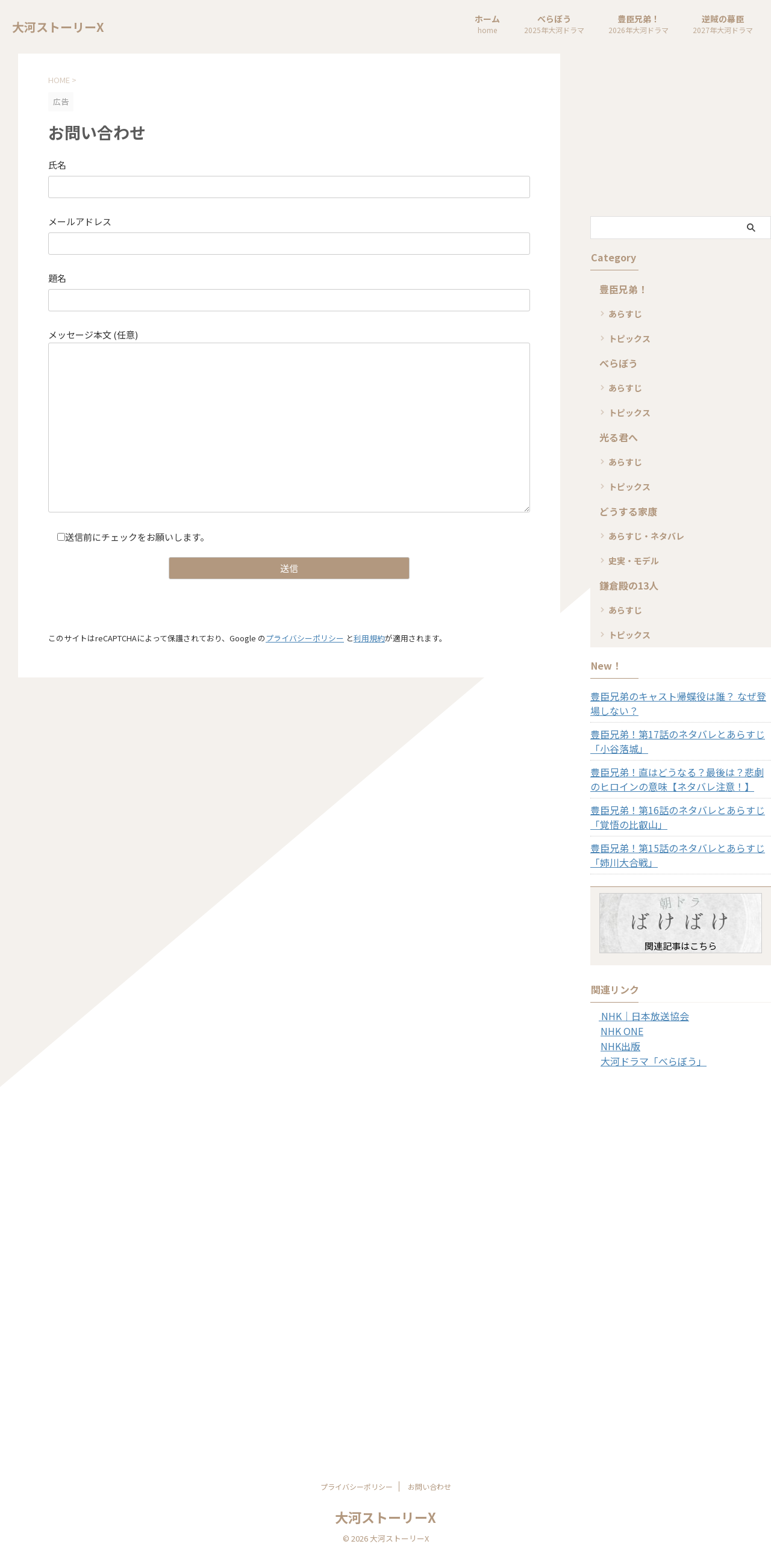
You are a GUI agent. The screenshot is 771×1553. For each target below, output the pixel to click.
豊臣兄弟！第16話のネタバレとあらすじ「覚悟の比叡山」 (679, 817)
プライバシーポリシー (305, 637)
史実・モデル (633, 561)
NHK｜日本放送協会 (638, 1016)
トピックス (629, 338)
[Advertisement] (680, 135)
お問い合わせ (429, 1484)
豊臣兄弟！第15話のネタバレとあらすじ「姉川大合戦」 (679, 855)
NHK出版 (618, 1045)
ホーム (487, 25)
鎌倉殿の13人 (623, 585)
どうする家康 (622, 511)
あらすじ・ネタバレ (646, 536)
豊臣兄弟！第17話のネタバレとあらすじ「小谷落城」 (679, 741)
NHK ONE (619, 1030)
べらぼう (554, 25)
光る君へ (615, 437)
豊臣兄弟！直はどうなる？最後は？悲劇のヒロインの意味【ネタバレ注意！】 (678, 779)
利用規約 (369, 637)
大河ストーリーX (58, 27)
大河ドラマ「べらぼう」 (647, 1059)
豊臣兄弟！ (638, 25)
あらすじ (625, 314)
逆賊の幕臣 (723, 25)
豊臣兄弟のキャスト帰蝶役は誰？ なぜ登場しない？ (679, 703)
